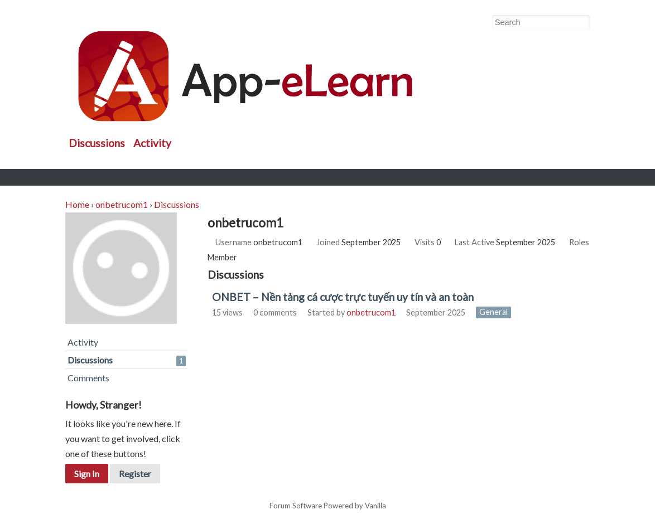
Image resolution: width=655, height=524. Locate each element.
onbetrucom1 (371, 312)
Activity (152, 143)
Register (135, 473)
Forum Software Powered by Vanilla (327, 506)
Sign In (86, 473)
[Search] (580, 22)
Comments (88, 377)
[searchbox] (541, 22)
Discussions (97, 143)
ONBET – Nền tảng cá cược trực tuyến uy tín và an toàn (343, 296)
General (493, 312)
